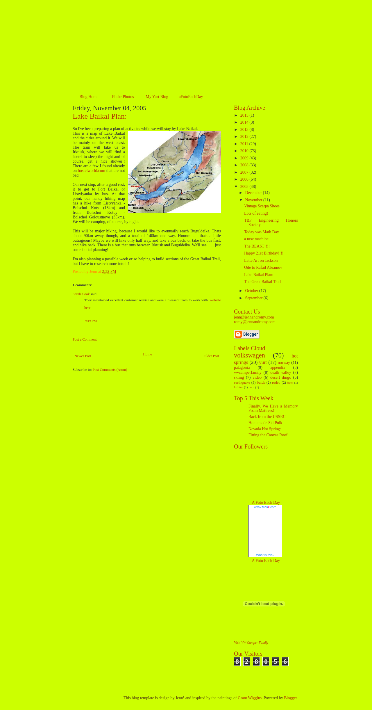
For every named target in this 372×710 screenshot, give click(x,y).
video (257, 377)
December (254, 193)
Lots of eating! (256, 213)
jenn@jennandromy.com (254, 317)
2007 (245, 172)
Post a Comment (85, 339)
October (252, 291)
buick (261, 382)
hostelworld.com (91, 170)
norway (284, 362)
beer (290, 382)
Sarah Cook (81, 294)
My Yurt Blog (157, 97)
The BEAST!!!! (257, 246)
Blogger (290, 698)
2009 (245, 158)
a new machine (256, 239)
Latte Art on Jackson (261, 260)
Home (147, 354)
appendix (277, 367)
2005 (245, 186)
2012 (245, 136)
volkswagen (249, 355)
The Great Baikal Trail (262, 282)
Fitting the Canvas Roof (267, 435)
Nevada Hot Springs (265, 429)
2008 (245, 165)
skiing (239, 377)
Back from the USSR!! (267, 416)
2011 (244, 144)
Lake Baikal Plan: (100, 116)
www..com (265, 507)
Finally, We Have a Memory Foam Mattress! (273, 408)
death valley (280, 372)
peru (251, 387)
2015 (245, 115)
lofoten (238, 387)
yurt (263, 362)
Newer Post (82, 356)
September (254, 298)
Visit (251, 643)
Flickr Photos (123, 97)
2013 (245, 129)
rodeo (276, 382)
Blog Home (89, 97)
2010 (245, 151)
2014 (245, 122)
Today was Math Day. (262, 232)
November (254, 200)
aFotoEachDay (191, 97)
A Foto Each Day (266, 502)
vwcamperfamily (248, 372)
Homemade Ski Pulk (265, 423)
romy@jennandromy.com (255, 322)
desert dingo (280, 377)
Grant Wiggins (250, 698)
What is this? (265, 555)
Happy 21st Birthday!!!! (263, 253)
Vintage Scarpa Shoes (262, 206)
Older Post (211, 356)
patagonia (242, 367)
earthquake (242, 382)
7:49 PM (90, 321)
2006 (245, 179)
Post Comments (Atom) (110, 370)
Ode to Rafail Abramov (263, 267)
